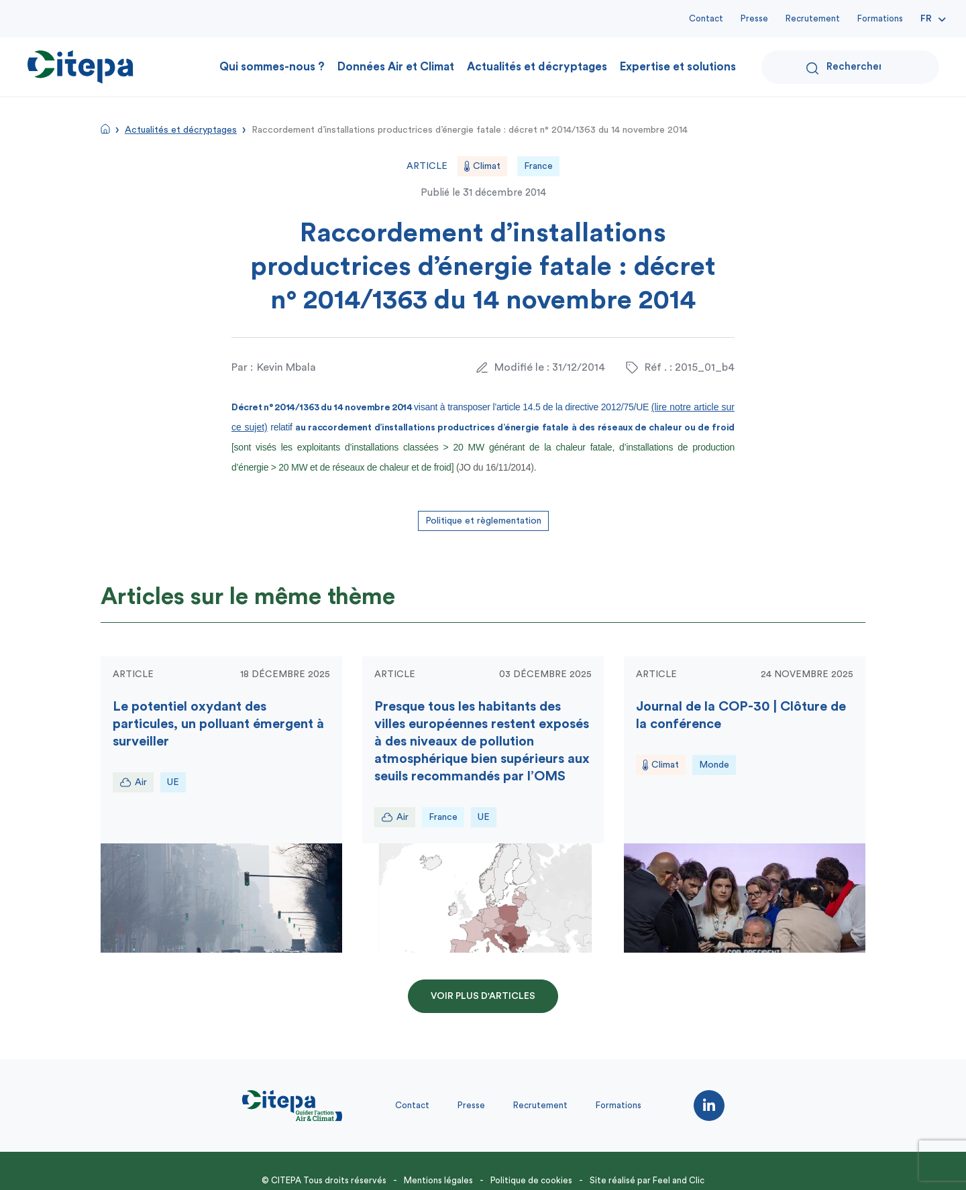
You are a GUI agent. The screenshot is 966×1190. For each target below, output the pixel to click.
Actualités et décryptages (537, 66)
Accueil (105, 128)
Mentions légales (438, 1180)
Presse (754, 18)
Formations (880, 18)
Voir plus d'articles (483, 996)
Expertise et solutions (678, 66)
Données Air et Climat (395, 66)
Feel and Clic (678, 1180)
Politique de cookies (531, 1180)
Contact (706, 18)
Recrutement (813, 18)
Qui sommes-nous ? (272, 66)
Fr (926, 18)
